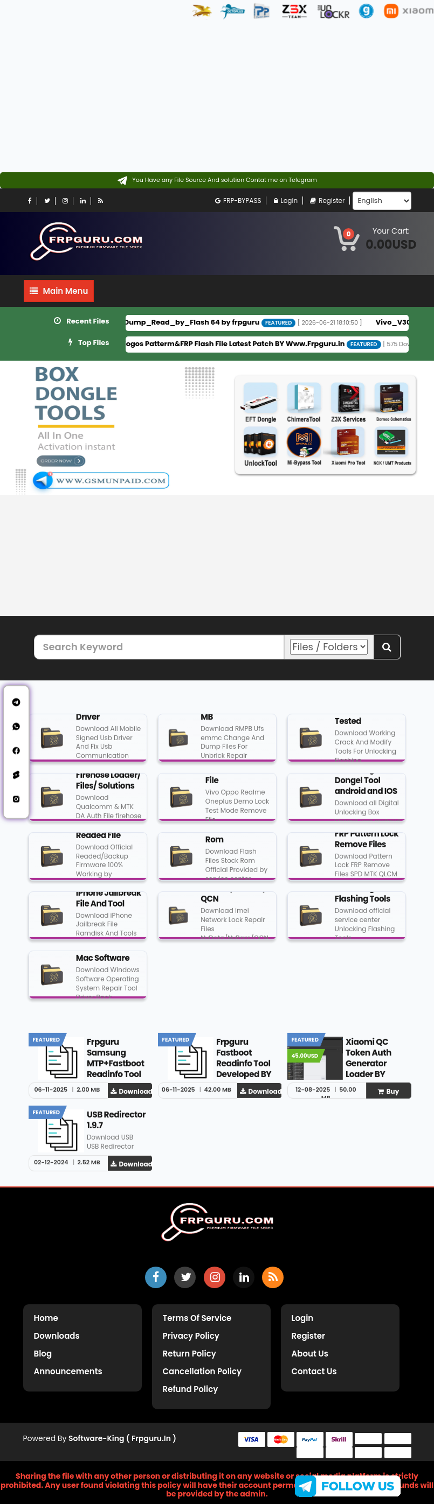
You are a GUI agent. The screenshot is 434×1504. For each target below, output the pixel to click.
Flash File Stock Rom (234, 839)
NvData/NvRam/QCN (233, 898)
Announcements (68, 1371)
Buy (388, 1095)
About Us (310, 1353)
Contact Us (314, 1371)
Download (132, 1095)
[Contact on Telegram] (217, 180)
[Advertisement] (213, 97)
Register (327, 200)
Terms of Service (197, 1318)
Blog (43, 1353)
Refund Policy (190, 1389)
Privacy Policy (191, 1335)
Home (46, 1318)
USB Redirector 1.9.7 (116, 1124)
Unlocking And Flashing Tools (363, 898)
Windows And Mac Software (103, 957)
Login (286, 200)
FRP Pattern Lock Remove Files (366, 843)
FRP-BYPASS (238, 200)
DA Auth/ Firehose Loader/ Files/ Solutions (108, 779)
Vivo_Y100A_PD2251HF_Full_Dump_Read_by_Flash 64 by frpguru (152, 322)
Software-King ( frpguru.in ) (122, 1438)
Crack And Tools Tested (366, 720)
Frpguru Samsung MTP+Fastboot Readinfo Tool (115, 1062)
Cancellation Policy (202, 1371)
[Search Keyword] (159, 647)
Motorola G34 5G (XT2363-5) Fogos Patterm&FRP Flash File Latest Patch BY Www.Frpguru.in (194, 344)
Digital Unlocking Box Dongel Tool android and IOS (366, 780)
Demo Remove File (234, 780)
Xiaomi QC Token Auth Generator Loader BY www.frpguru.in (374, 1073)
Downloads (57, 1335)
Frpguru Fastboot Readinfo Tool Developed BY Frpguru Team (244, 1068)
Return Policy (189, 1353)
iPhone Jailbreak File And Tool (108, 902)
